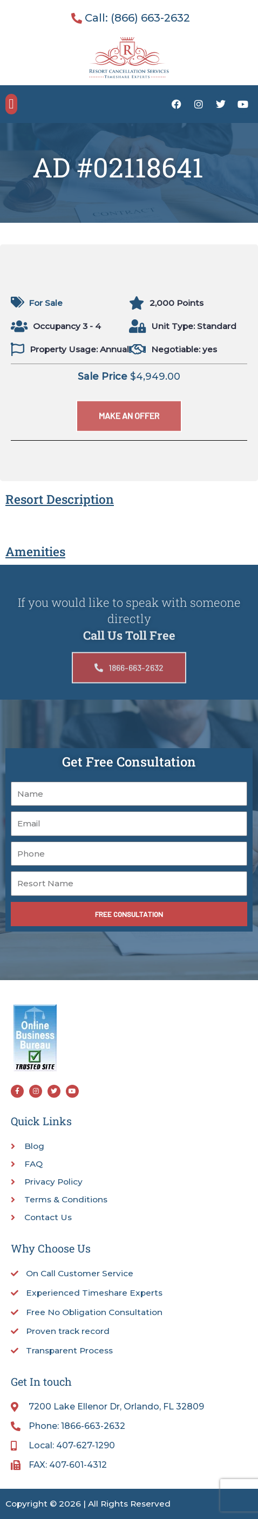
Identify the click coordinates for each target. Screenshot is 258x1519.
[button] (11, 104)
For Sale (46, 303)
